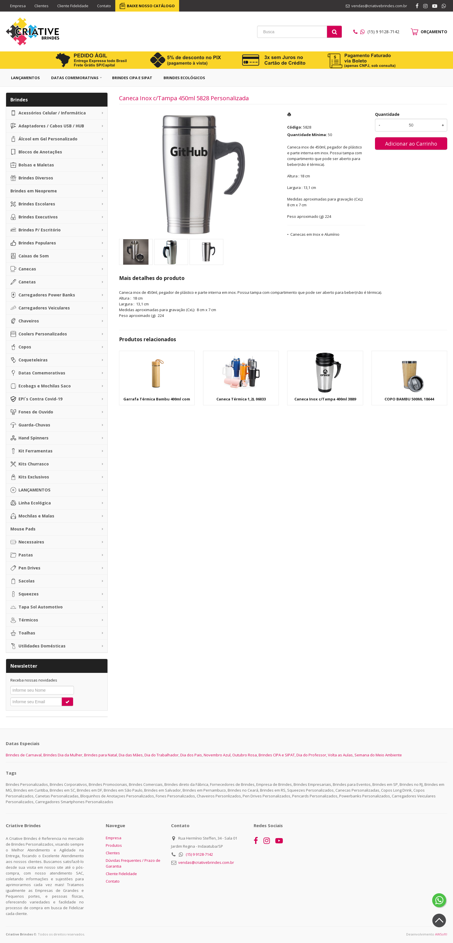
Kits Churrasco (29, 464)
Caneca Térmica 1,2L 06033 (241, 399)
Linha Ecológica (30, 503)
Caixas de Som (29, 256)
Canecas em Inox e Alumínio (314, 234)
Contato (104, 5)
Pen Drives (25, 568)
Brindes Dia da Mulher (62, 755)
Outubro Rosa (244, 755)
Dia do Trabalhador (161, 755)
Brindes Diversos (31, 178)
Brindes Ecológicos (184, 77)
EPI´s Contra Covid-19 (36, 399)
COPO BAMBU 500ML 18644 (409, 399)
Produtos (114, 845)
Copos (20, 347)
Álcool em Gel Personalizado (43, 139)
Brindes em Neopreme (33, 191)
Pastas (21, 555)
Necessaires (27, 542)
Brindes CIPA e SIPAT (132, 77)
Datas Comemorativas (75, 77)
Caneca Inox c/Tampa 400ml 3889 (325, 399)
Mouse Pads (23, 529)
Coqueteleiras (29, 360)
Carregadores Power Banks (42, 295)
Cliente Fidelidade (72, 5)
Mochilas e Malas (32, 516)
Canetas (23, 282)
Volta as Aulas (340, 755)
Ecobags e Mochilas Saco (40, 386)
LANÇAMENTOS (30, 490)
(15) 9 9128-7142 (199, 854)
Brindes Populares (33, 243)
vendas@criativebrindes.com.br (206, 862)
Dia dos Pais (191, 755)
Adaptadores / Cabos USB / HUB (47, 126)
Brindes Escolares (32, 204)
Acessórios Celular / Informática (48, 113)
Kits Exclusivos (29, 477)
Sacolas (22, 581)
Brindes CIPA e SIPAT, (277, 755)
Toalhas (22, 633)
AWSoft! (441, 934)
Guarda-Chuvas (30, 425)
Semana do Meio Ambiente (378, 755)
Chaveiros (24, 321)
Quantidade (387, 114)
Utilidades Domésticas (38, 646)
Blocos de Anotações (36, 152)
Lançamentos (25, 77)
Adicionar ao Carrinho (411, 143)
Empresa (18, 5)
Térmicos (24, 620)
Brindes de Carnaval (24, 755)
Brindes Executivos (34, 217)
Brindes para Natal (100, 755)
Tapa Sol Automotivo (36, 607)
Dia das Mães (131, 755)
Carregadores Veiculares (40, 308)
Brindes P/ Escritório (35, 230)
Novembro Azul (217, 755)
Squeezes (24, 594)
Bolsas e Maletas (32, 165)
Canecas (23, 269)
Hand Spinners (29, 438)
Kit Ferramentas (31, 451)
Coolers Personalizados (38, 334)
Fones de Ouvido (31, 412)
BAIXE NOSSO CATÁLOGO (151, 5)
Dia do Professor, (311, 755)
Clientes (41, 5)
